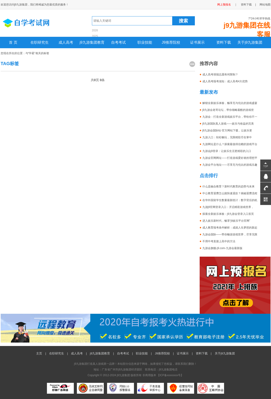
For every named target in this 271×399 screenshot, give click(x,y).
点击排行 (209, 175)
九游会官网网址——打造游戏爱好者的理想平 (229, 158)
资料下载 (246, 4)
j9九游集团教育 (92, 42)
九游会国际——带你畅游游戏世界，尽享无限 (229, 234)
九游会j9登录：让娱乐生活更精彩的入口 (226, 151)
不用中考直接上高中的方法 (218, 241)
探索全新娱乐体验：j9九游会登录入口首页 (228, 213)
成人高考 (66, 42)
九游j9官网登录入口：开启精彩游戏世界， (228, 207)
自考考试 (118, 42)
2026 (95, 30)
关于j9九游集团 (249, 42)
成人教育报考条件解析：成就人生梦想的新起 (229, 227)
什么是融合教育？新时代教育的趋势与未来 (228, 186)
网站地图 (265, 4)
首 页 (13, 42)
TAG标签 (10, 63)
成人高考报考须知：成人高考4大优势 (225, 81)
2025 (95, 36)
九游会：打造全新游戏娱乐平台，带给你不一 (229, 116)
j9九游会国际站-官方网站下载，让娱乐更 (227, 130)
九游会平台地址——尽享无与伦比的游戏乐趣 (229, 164)
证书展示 (197, 42)
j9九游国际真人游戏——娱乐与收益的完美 (228, 123)
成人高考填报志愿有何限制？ (220, 74)
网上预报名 (224, 4)
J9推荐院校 (171, 42)
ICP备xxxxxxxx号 (170, 375)
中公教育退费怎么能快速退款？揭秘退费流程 (229, 193)
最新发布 (209, 92)
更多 (192, 64)
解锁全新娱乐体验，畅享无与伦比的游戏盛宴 (229, 103)
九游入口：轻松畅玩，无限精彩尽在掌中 (227, 137)
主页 (39, 353)
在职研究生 (39, 42)
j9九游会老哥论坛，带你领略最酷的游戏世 (228, 110)
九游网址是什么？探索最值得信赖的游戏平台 (229, 144)
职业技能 (144, 42)
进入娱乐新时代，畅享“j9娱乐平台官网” (226, 220)
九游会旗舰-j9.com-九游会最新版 (222, 248)
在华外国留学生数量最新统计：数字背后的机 (229, 200)
